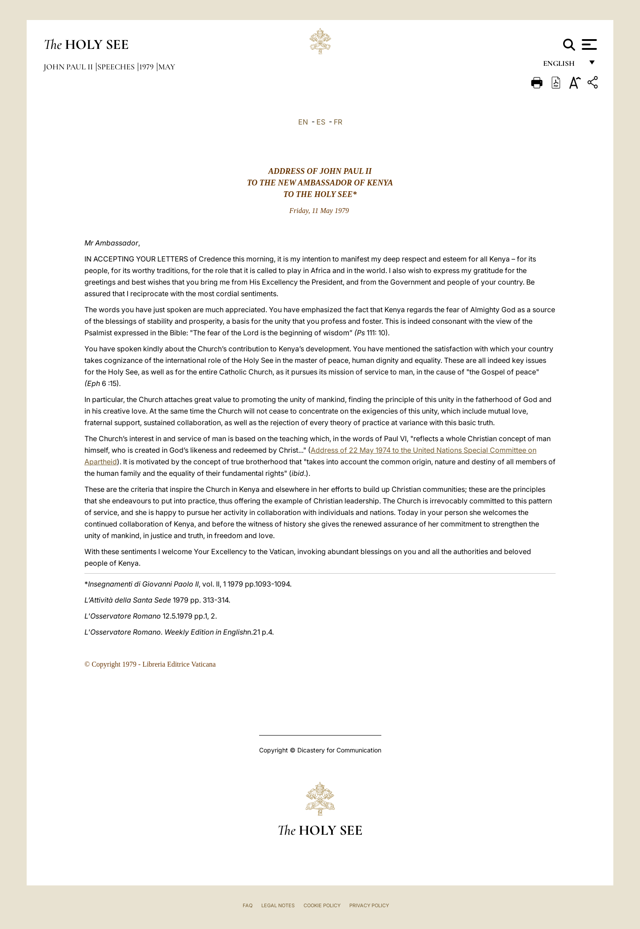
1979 (147, 67)
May (166, 67)
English (563, 65)
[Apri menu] (588, 44)
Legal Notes (278, 905)
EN (303, 121)
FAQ (247, 905)
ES (320, 121)
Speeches (116, 67)
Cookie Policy (322, 905)
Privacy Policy (369, 905)
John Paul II (69, 67)
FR (338, 121)
